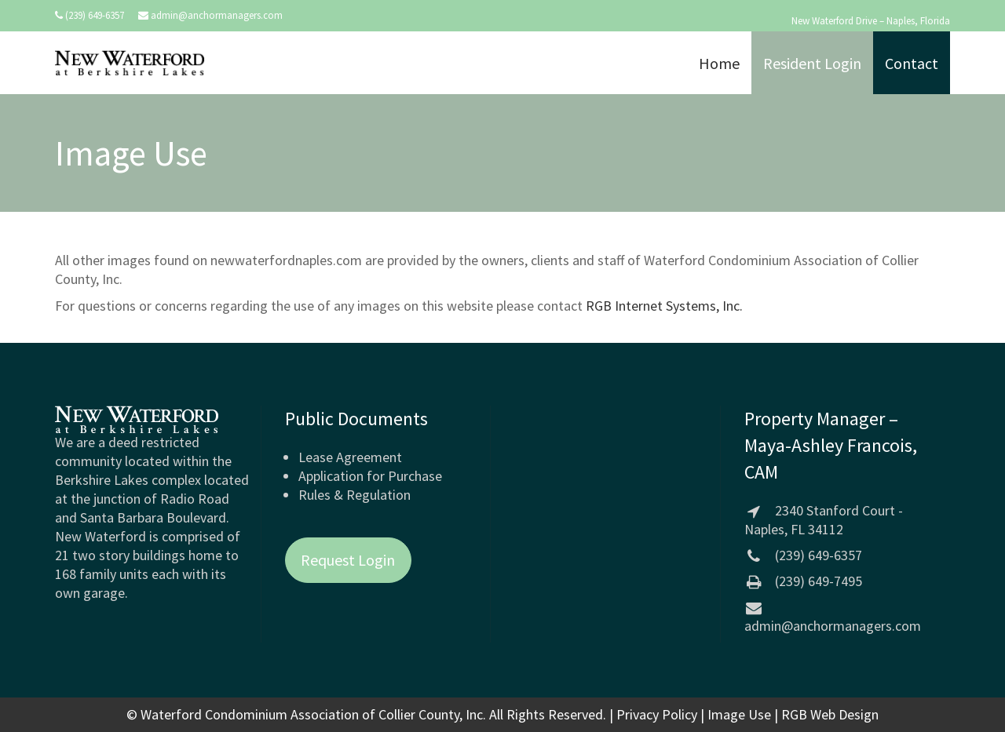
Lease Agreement (350, 457)
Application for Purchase (370, 476)
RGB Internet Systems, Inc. (664, 306)
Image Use (739, 714)
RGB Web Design (830, 714)
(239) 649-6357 (94, 15)
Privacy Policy (656, 714)
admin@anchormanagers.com (217, 15)
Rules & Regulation (354, 495)
